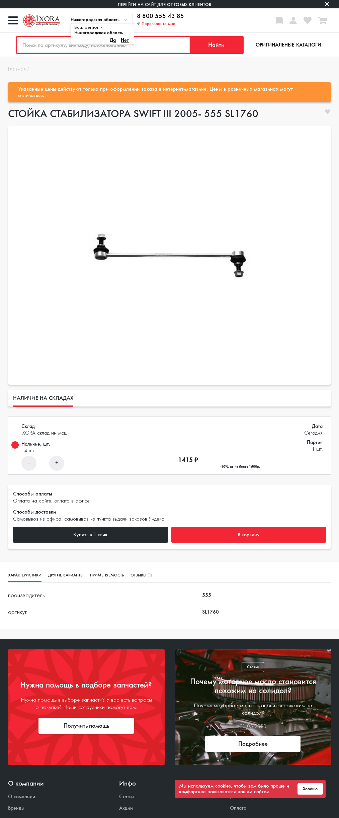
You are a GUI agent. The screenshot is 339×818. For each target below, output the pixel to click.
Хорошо (310, 789)
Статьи (126, 797)
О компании (21, 797)
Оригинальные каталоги (288, 44)
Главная (17, 69)
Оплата (238, 808)
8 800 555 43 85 (160, 16)
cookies (223, 786)
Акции (126, 808)
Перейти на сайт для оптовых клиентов (164, 4)
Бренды (16, 808)
